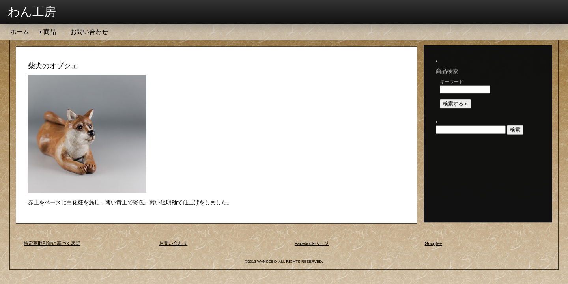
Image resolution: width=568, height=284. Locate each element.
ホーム (19, 31)
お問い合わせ (89, 31)
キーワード (453, 72)
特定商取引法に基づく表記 (57, 244)
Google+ (435, 244)
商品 (49, 31)
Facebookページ (315, 244)
